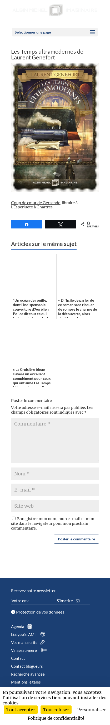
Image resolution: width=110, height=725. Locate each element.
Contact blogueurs (27, 666)
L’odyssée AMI (29, 634)
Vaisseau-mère (30, 650)
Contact (18, 658)
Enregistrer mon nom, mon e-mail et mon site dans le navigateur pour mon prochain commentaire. (52, 523)
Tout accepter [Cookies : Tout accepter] (20, 709)
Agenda (22, 626)
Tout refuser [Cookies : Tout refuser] (56, 709)
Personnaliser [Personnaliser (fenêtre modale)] (91, 709)
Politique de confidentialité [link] (56, 718)
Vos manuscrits (29, 642)
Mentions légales (26, 682)
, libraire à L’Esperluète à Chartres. (44, 204)
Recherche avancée (28, 674)
